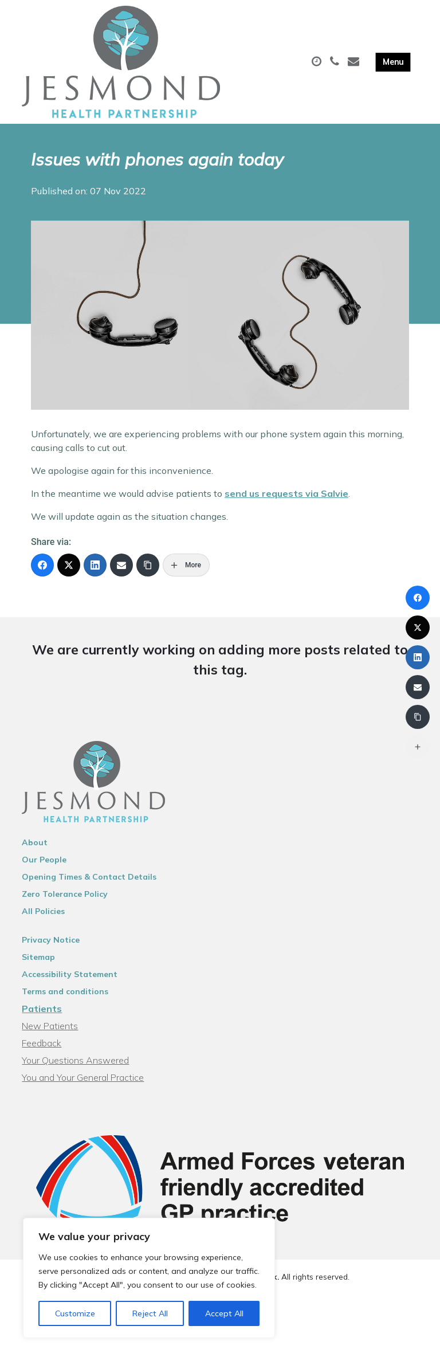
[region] (149, 1278)
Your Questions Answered (75, 1060)
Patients (42, 1008)
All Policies (43, 911)
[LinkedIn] (95, 565)
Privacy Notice (51, 940)
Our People (44, 859)
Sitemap (38, 957)
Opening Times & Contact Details (89, 877)
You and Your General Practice (83, 1077)
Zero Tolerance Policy (65, 894)
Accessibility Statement (69, 974)
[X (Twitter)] (68, 565)
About (35, 842)
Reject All (150, 1313)
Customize (75, 1313)
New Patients (50, 1025)
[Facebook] (42, 565)
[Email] (121, 565)
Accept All (224, 1313)
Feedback (41, 1043)
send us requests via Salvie (286, 493)
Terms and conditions (65, 991)
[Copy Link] (147, 565)
